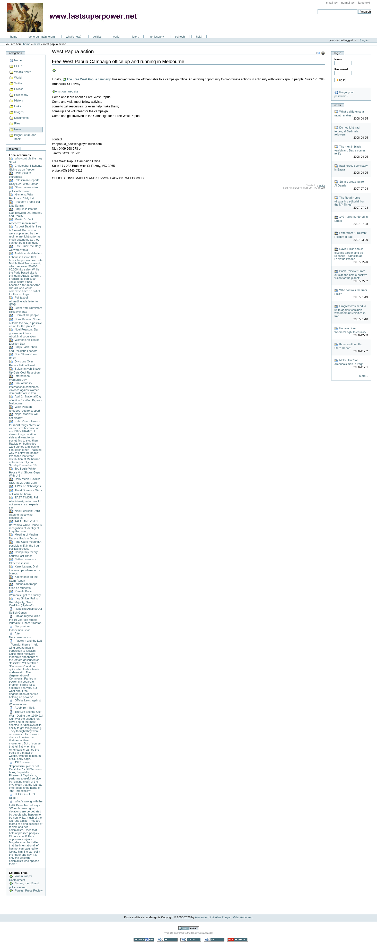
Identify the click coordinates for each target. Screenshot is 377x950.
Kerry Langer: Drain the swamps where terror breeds (24, 570)
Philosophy (157, 36)
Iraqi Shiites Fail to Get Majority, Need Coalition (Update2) (23, 602)
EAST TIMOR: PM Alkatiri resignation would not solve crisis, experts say (24, 502)
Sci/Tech (180, 36)
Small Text (332, 2)
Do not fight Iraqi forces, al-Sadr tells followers (347, 131)
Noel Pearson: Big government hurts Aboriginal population (23, 333)
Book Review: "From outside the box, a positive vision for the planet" (25, 323)
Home (13, 36)
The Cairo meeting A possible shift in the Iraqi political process (25, 545)
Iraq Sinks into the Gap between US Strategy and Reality (25, 212)
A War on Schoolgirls (25, 486)
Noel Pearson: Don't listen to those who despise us (24, 514)
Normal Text (348, 2)
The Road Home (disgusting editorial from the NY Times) (349, 201)
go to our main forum (42, 36)
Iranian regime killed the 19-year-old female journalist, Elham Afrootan (25, 619)
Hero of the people (24, 315)
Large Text (364, 2)
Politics (97, 36)
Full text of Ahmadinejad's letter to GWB (23, 301)
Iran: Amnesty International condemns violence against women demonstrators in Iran (24, 388)
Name (338, 59)
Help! (199, 36)
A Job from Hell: (21, 707)
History (135, 36)
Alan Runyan (223, 917)
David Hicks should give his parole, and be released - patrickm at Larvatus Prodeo (348, 253)
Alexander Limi (204, 917)
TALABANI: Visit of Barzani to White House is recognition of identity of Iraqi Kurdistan (25, 526)
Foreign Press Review (25, 890)
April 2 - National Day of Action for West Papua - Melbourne (25, 400)
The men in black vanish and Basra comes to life (349, 150)
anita (322, 185)
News (36, 44)
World (116, 36)
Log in (365, 40)
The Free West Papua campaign (88, 79)
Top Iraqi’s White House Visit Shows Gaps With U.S (24, 472)
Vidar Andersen (242, 917)
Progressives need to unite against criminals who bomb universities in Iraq (350, 311)
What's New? (73, 36)
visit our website (67, 91)
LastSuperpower (75, 17)
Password (341, 69)
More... (363, 375)
